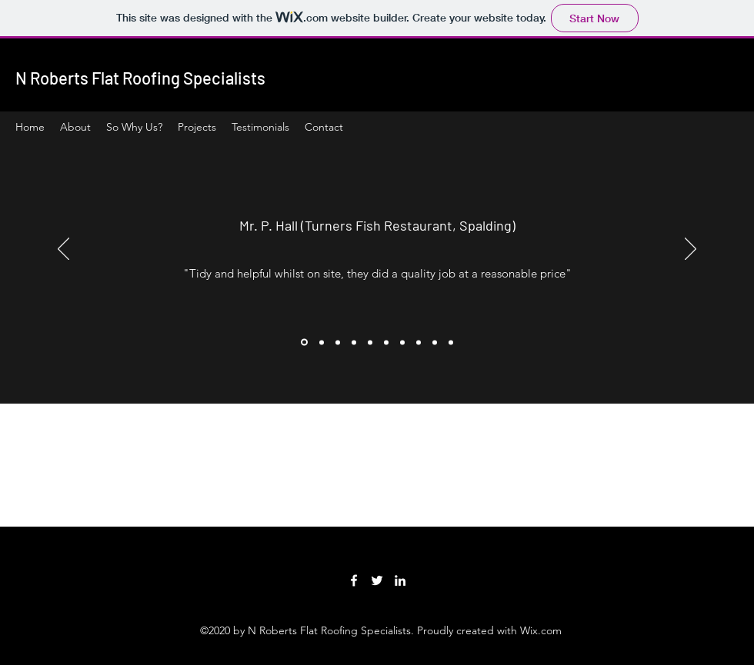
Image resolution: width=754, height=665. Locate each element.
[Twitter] (377, 580)
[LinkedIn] (400, 580)
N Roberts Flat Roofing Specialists (140, 78)
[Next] (690, 250)
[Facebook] (354, 580)
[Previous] (63, 250)
